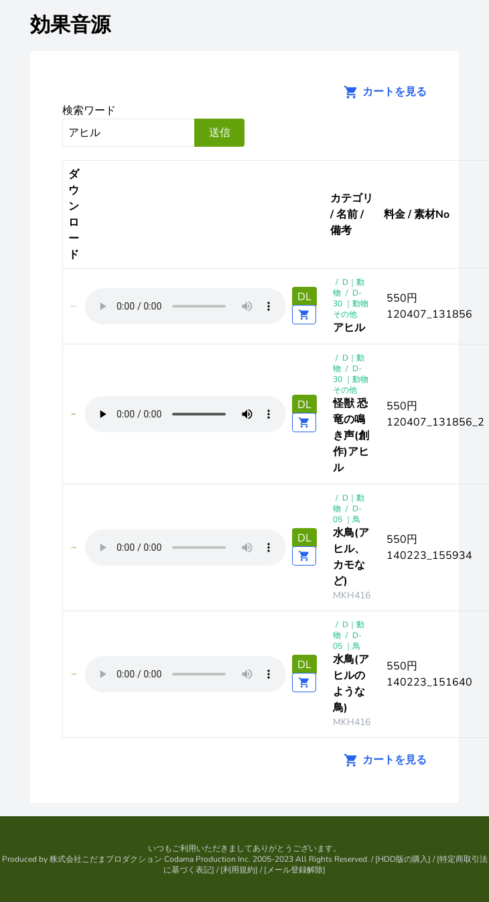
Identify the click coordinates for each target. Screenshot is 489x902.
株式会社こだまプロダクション (106, 859)
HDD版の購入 (403, 859)
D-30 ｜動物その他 (350, 303)
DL (304, 296)
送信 (219, 132)
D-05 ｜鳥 (347, 514)
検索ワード (89, 110)
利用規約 (239, 869)
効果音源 (70, 25)
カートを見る (381, 91)
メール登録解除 (295, 869)
